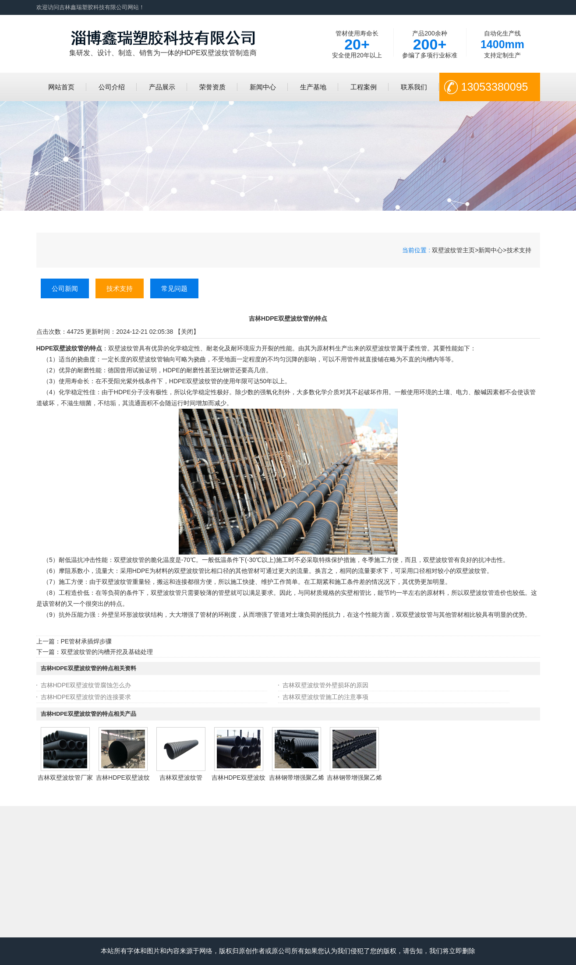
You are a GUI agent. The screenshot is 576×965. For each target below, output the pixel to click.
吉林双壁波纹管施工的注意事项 (325, 696)
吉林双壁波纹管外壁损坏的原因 (325, 685)
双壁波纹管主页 (453, 250)
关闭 (187, 331)
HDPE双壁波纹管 (193, 381)
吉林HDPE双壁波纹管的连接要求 (86, 696)
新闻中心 (490, 250)
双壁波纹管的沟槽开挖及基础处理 (107, 651)
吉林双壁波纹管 (180, 777)
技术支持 (519, 250)
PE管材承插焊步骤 (86, 641)
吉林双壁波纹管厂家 (65, 777)
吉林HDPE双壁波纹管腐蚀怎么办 (86, 685)
